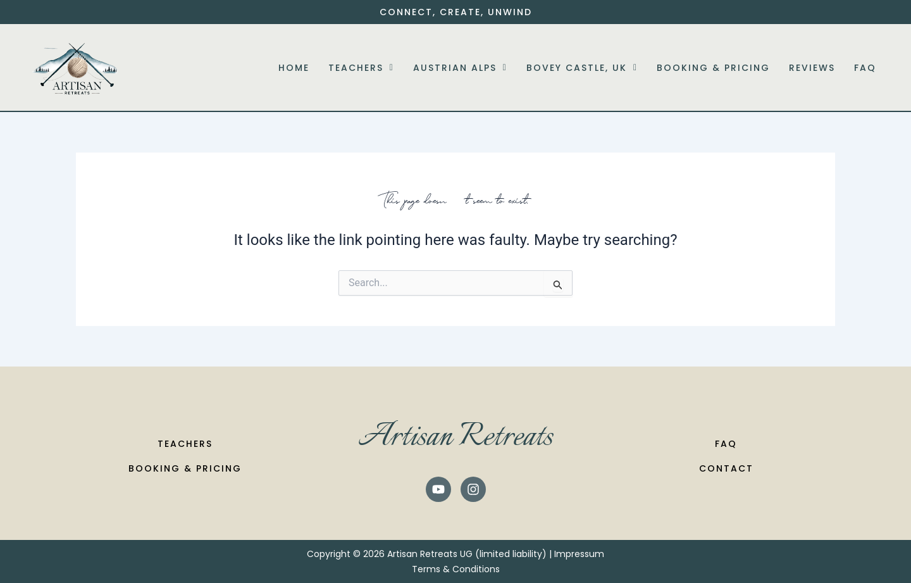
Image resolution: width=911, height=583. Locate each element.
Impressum (579, 554)
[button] (361, 68)
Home (293, 67)
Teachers (361, 67)
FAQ (865, 67)
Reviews (812, 67)
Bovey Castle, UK (582, 67)
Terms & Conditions (456, 569)
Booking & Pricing (713, 67)
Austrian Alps (460, 67)
